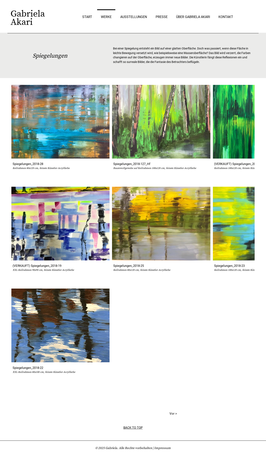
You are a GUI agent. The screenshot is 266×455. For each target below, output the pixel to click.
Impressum (162, 448)
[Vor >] (166, 414)
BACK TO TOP (133, 428)
